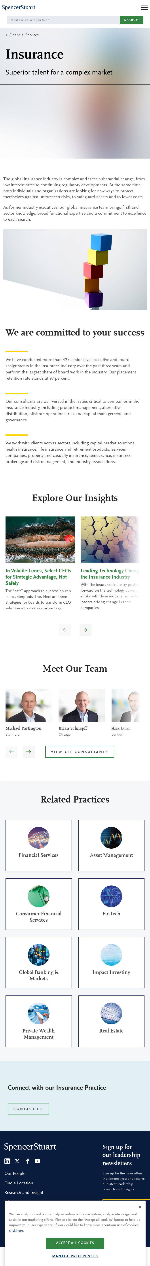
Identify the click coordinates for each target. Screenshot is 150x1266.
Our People (14, 1174)
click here (16, 1242)
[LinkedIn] (7, 1161)
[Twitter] (17, 1161)
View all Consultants (79, 752)
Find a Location (18, 1183)
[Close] (140, 1219)
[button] (85, 630)
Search (131, 20)
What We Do (15, 1202)
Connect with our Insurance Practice (57, 1088)
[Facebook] (27, 1161)
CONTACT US (28, 1109)
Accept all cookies (75, 1254)
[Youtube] (37, 1161)
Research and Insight (23, 1193)
